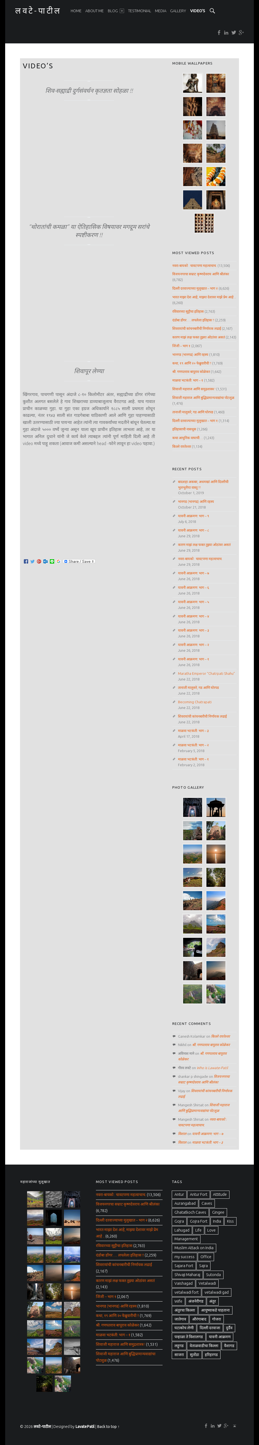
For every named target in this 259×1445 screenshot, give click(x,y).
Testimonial (139, 11)
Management (186, 1239)
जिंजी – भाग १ (181, 346)
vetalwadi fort (186, 1292)
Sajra (203, 1266)
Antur (179, 1194)
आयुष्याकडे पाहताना (215, 1310)
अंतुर (212, 1301)
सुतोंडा (194, 1355)
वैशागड (229, 1346)
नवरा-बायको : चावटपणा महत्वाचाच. (194, 265)
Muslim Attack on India (193, 1248)
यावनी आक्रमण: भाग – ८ (193, 530)
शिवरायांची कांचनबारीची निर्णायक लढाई (196, 328)
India (217, 1221)
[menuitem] (76, 11)
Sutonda (213, 1275)
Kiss (230, 1221)
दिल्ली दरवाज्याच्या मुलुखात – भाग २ (195, 288)
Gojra (179, 1221)
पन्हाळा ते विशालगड (188, 1337)
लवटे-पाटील (42, 1426)
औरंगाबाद (199, 1319)
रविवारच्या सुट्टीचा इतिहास (188, 311)
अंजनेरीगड (195, 1301)
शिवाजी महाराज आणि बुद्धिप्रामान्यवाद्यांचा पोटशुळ (203, 397)
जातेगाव (180, 1319)
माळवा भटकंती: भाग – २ (193, 745)
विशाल (182, 1134)
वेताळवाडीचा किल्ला (204, 1346)
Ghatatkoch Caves (190, 1212)
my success (184, 1257)
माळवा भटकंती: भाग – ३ (193, 731)
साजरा (179, 1355)
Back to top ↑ (108, 1426)
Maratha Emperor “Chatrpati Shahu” (206, 673)
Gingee (218, 1212)
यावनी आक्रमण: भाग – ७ (193, 573)
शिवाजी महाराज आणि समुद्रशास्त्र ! (193, 389)
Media (160, 11)
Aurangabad (185, 1203)
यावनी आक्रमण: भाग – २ (193, 645)
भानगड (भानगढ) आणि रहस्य (190, 354)
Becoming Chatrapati (195, 702)
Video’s (197, 11)
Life (198, 1230)
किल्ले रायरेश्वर (181, 446)
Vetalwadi (207, 1283)
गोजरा (216, 1319)
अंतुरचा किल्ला (184, 1310)
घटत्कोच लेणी (184, 1328)
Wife (178, 1301)
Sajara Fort (183, 1266)
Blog (116, 11)
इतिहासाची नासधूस (184, 429)
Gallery (178, 11)
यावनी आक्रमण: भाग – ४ (193, 616)
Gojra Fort (198, 1221)
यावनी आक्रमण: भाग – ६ (193, 587)
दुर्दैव (229, 1328)
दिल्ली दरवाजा (210, 1328)
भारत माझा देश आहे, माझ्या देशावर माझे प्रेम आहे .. (204, 297)
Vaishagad (183, 1283)
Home (76, 11)
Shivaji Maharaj (187, 1275)
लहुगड (179, 1346)
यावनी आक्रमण (220, 1337)
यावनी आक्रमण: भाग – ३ (193, 630)
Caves (207, 1203)
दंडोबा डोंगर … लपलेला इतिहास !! (193, 320)
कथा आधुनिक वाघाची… (187, 438)
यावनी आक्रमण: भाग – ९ (193, 516)
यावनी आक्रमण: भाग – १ (193, 659)
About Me (94, 11)
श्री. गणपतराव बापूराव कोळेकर (191, 371)
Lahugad (181, 1230)
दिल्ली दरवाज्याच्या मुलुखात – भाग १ (195, 421)
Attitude (220, 1194)
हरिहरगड (211, 1355)
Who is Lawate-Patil (212, 1068)
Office (205, 1257)
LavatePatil (85, 1426)
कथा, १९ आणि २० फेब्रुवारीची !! (191, 363)
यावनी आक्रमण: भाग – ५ (193, 602)
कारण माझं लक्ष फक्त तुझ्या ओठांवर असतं (198, 337)
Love (211, 1230)
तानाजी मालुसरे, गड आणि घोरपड (192, 412)
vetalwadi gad (217, 1292)
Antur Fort (198, 1194)
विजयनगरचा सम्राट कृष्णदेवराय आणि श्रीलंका (200, 274)
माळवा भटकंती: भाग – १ (187, 380)
